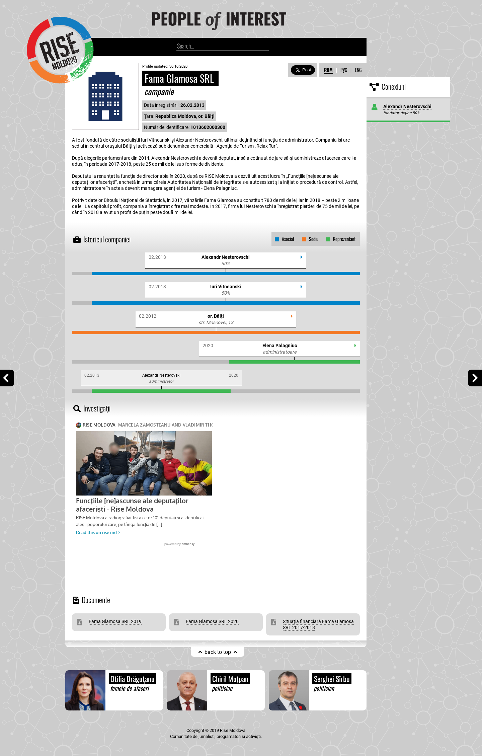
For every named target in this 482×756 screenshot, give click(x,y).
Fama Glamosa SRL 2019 (115, 621)
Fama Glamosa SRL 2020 (212, 621)
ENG (358, 69)
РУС (343, 69)
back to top (217, 652)
